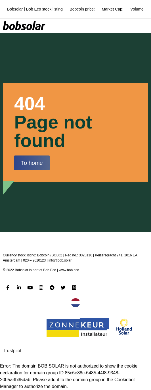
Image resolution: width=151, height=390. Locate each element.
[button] (32, 162)
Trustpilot (12, 350)
